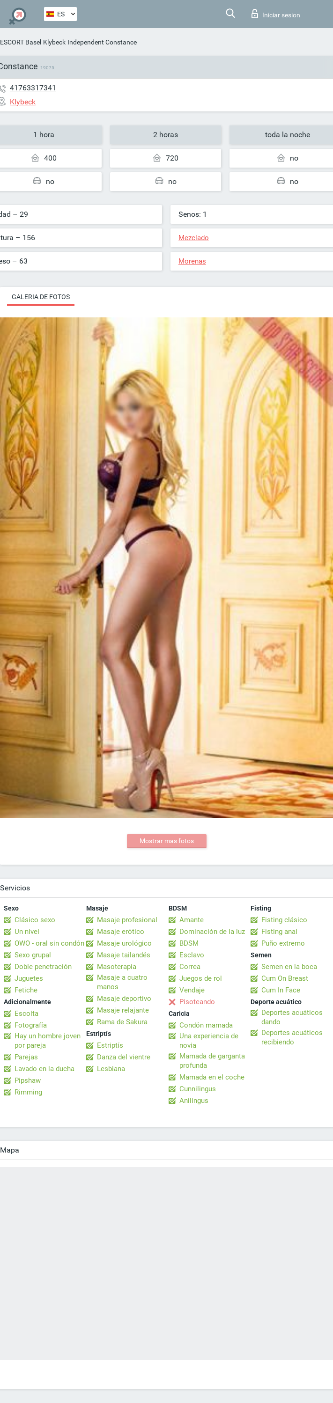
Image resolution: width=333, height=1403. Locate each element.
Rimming (28, 1092)
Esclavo (191, 955)
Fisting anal (279, 931)
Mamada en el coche (211, 1077)
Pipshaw (28, 1080)
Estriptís (110, 1045)
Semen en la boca (289, 966)
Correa (189, 966)
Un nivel (27, 931)
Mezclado (193, 238)
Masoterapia (116, 966)
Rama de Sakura (122, 1022)
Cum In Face (280, 990)
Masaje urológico (124, 943)
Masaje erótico (120, 931)
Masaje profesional (127, 920)
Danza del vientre (123, 1057)
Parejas (26, 1057)
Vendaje (192, 990)
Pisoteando (197, 1002)
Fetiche (26, 990)
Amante (191, 920)
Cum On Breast (284, 978)
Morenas (192, 261)
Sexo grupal (33, 955)
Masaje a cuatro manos (122, 982)
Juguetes (29, 978)
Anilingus (193, 1100)
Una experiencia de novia (208, 1041)
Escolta (26, 1013)
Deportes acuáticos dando (292, 1017)
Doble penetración (43, 966)
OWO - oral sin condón (49, 943)
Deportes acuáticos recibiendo (292, 1037)
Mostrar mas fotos (167, 841)
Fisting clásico (284, 920)
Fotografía (31, 1025)
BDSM (189, 943)
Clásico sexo (35, 920)
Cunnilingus (197, 1089)
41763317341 (33, 87)
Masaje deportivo (124, 998)
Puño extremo (283, 943)
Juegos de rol (200, 978)
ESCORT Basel (20, 42)
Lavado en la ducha (44, 1069)
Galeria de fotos (41, 297)
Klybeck (54, 42)
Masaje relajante (123, 1010)
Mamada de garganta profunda (212, 1061)
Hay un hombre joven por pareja (48, 1041)
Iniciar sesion (276, 13)
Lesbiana (111, 1069)
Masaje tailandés (123, 955)
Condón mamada (206, 1025)
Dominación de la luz (212, 931)
